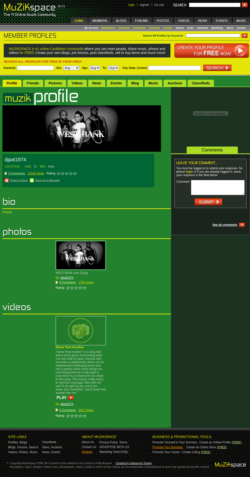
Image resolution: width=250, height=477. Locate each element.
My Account (92, 28)
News (96, 83)
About (229, 28)
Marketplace (108, 28)
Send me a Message (47, 180)
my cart (159, 5)
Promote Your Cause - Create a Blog (176, 452)
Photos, (24, 452)
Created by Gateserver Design (134, 463)
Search (180, 28)
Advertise (202, 28)
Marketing (217, 28)
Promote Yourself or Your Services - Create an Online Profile (191, 442)
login (132, 5)
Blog (135, 83)
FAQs (124, 452)
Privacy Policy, (109, 442)
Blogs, (12, 447)
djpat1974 (66, 277)
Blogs (23, 442)
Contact (241, 28)
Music (153, 83)
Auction (167, 28)
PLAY (62, 398)
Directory (124, 28)
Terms (123, 442)
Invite (190, 28)
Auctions (175, 83)
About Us (88, 442)
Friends (33, 83)
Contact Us (89, 447)
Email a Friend (18, 180)
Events (116, 83)
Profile (12, 83)
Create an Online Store (201, 447)
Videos (77, 83)
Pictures (55, 83)
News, (46, 452)
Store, (46, 447)
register (144, 5)
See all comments (224, 225)
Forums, (22, 447)
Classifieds (139, 28)
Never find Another (70, 347)
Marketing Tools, (110, 452)
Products (154, 28)
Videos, (13, 452)
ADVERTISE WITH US (114, 447)
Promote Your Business (167, 447)
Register (87, 452)
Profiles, (13, 442)
